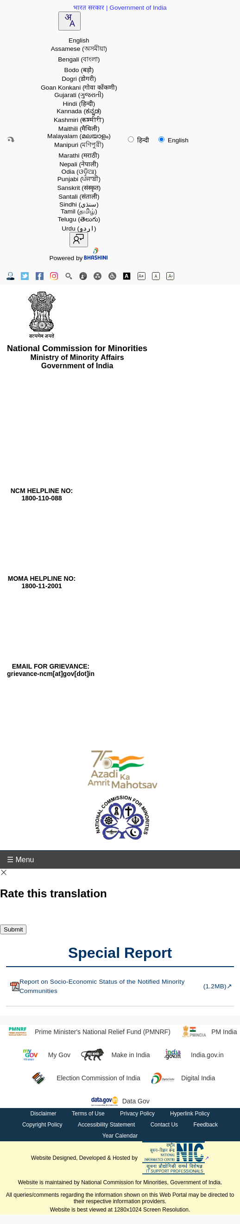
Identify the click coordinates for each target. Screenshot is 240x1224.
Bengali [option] (79, 59)
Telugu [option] (78, 219)
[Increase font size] (141, 276)
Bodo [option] (79, 70)
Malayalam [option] (79, 136)
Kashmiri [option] (79, 119)
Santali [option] (78, 196)
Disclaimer (44, 1113)
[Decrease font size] (170, 276)
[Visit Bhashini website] (95, 258)
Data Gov (120, 1101)
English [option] (79, 40)
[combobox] (69, 21)
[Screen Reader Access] (112, 276)
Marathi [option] (78, 155)
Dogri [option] (79, 78)
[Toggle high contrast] (127, 276)
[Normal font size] (156, 276)
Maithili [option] (79, 128)
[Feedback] (83, 276)
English (173, 140)
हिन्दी (139, 140)
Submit (13, 929)
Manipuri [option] (79, 144)
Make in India (115, 1055)
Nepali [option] (78, 164)
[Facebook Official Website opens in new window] (39, 276)
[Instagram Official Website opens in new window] (54, 276)
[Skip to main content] (11, 140)
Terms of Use (88, 1113)
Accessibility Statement (106, 1124)
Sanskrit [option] (79, 187)
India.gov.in (191, 1055)
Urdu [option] (79, 228)
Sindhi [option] (79, 204)
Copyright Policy (42, 1124)
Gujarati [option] (78, 94)
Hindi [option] (79, 103)
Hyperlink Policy (189, 1113)
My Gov (43, 1055)
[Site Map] (97, 276)
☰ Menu (20, 860)
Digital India (182, 1078)
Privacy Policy (137, 1113)
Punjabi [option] (79, 179)
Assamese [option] (79, 48)
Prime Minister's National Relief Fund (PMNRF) (87, 1032)
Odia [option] (79, 171)
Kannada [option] (79, 111)
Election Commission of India (82, 1078)
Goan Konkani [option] (79, 87)
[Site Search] (69, 276)
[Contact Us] (10, 276)
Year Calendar (120, 1136)
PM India (208, 1032)
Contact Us (164, 1124)
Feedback (205, 1124)
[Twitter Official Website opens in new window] (25, 276)
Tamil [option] (79, 211)
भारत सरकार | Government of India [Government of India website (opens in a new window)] (119, 7)
